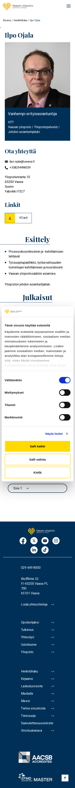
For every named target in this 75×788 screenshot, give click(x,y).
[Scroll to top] (65, 778)
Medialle (27, 693)
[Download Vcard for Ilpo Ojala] (18, 218)
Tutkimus (27, 630)
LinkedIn (34, 550)
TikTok (45, 550)
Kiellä (37, 472)
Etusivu (7, 20)
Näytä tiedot (54, 433)
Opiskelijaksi (30, 622)
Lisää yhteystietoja (34, 604)
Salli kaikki (37, 446)
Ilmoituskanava (31, 730)
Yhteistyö (27, 637)
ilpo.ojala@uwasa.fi (22, 161)
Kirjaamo (27, 679)
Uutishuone (29, 644)
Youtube (45, 541)
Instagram (56, 541)
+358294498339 (20, 167)
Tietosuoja (28, 716)
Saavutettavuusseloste (37, 723)
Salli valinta (37, 459)
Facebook (23, 541)
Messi (25, 701)
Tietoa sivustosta (33, 708)
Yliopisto (27, 652)
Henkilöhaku (20, 20)
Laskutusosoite (32, 686)
